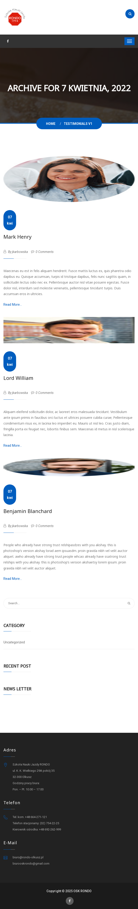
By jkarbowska (15, 252)
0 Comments (42, 252)
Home (51, 124)
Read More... (12, 304)
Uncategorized (14, 642)
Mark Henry (17, 236)
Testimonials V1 (78, 124)
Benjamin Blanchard (27, 510)
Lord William (18, 377)
